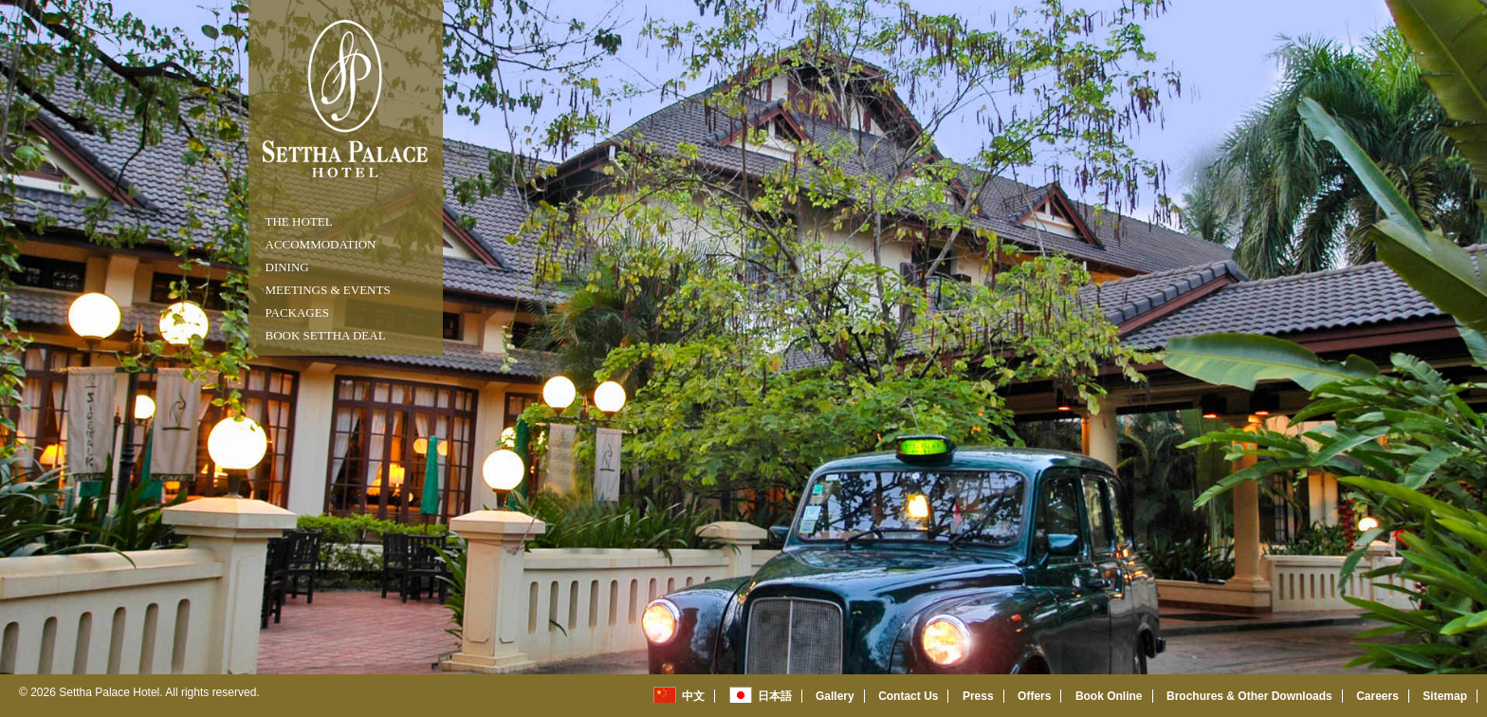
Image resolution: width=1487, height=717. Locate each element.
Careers (1377, 696)
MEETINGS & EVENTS (328, 290)
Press (978, 696)
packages (297, 312)
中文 (693, 696)
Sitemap (1445, 696)
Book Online (1109, 696)
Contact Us (908, 696)
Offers (1034, 696)
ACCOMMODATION (321, 244)
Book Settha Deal (326, 335)
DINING (287, 267)
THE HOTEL (299, 221)
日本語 (775, 696)
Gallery (835, 696)
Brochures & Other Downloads (1249, 696)
